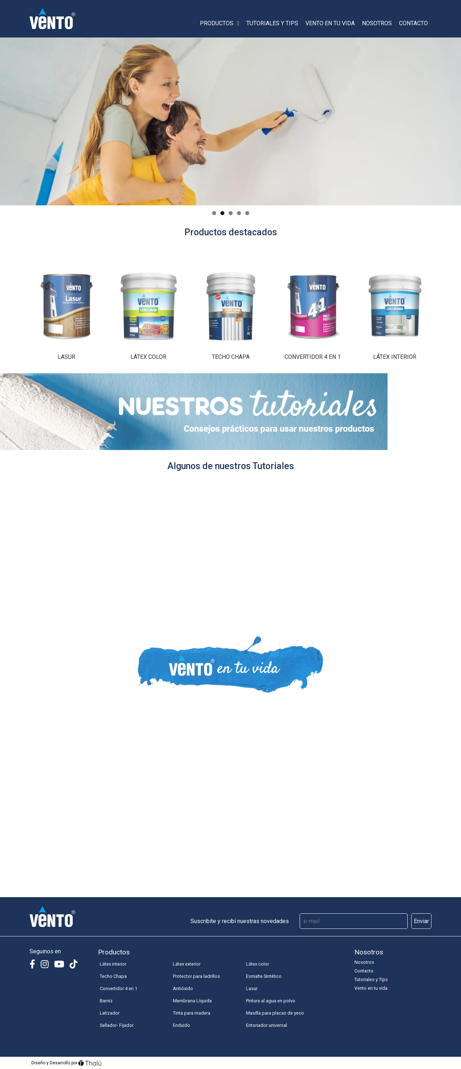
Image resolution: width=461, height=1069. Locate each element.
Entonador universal (266, 1025)
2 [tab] (222, 213)
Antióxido (183, 988)
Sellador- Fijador (117, 1025)
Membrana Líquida (192, 1000)
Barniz (106, 1000)
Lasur (252, 988)
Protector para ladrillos (196, 976)
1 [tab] (214, 213)
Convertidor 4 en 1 (118, 988)
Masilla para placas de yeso (275, 1013)
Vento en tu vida (330, 23)
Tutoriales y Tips (272, 23)
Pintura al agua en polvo (270, 1000)
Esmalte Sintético (264, 976)
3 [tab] (231, 213)
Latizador (110, 1013)
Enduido (181, 1025)
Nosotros (377, 23)
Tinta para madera (191, 1013)
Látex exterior (187, 964)
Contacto (413, 23)
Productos (219, 23)
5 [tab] (247, 213)
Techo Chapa (113, 976)
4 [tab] (239, 213)
